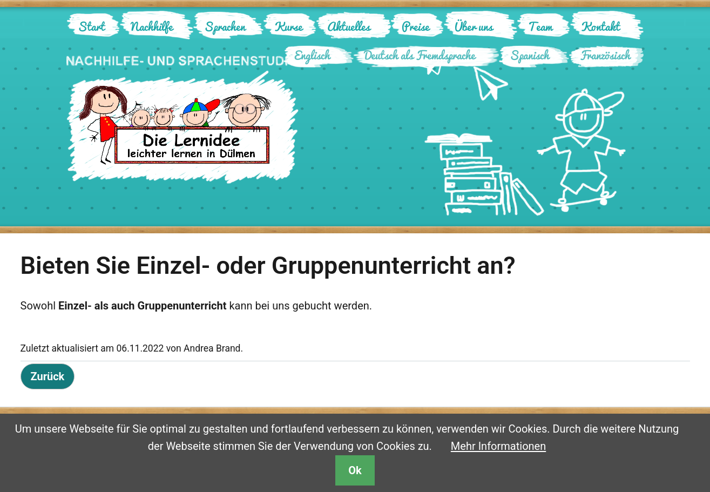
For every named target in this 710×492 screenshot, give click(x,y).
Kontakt (600, 26)
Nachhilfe (152, 26)
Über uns (473, 26)
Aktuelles (348, 26)
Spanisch (529, 54)
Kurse (288, 26)
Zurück (48, 376)
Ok (354, 470)
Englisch (312, 54)
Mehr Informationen (498, 446)
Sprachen (224, 26)
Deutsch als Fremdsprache (419, 54)
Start (91, 26)
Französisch (605, 54)
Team (540, 26)
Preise (415, 26)
